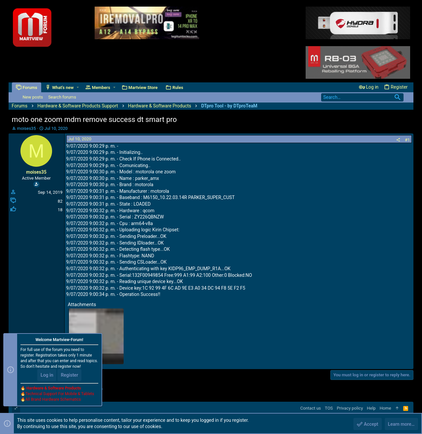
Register (69, 375)
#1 (407, 139)
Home (385, 408)
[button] (77, 87)
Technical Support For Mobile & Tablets (59, 394)
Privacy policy (350, 408)
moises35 (26, 128)
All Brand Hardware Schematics (53, 399)
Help (371, 408)
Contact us (310, 408)
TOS (329, 408)
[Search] (362, 97)
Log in (47, 375)
